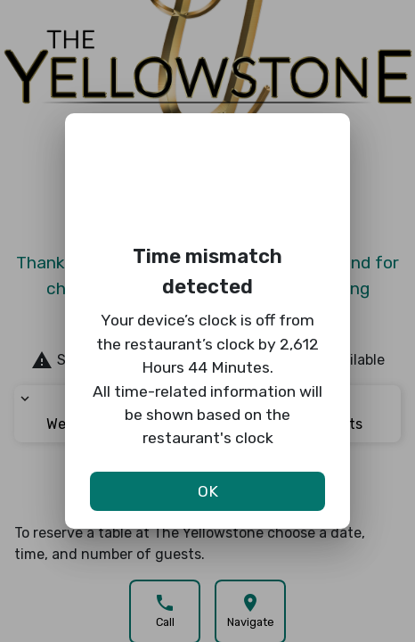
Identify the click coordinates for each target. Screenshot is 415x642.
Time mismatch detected (207, 271)
